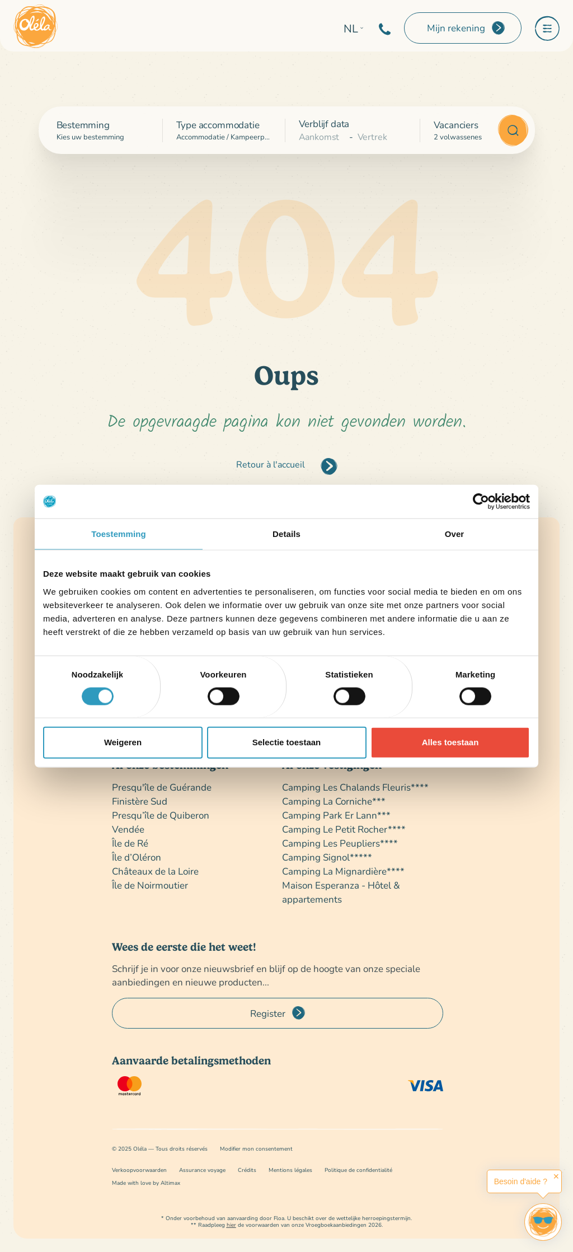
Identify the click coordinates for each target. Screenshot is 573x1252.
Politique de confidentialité (358, 1170)
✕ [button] (556, 1176)
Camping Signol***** (327, 857)
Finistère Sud (139, 801)
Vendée (128, 829)
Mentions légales (290, 1170)
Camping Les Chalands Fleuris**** (355, 787)
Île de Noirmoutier (150, 885)
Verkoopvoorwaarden (139, 1170)
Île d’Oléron (136, 857)
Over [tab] (454, 534)
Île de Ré (130, 843)
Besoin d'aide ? (520, 1181)
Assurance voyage (202, 1170)
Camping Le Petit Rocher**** (344, 829)
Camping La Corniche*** (334, 801)
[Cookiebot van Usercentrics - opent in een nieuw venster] (481, 501)
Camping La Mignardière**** (343, 871)
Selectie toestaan (286, 742)
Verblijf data (324, 123)
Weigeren (123, 742)
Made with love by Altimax (146, 1182)
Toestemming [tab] (118, 534)
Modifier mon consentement (256, 1148)
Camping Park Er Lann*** (336, 815)
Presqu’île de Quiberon (160, 815)
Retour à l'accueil (270, 464)
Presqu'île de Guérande (162, 787)
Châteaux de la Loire (155, 871)
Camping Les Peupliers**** (340, 843)
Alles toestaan (450, 742)
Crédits (247, 1170)
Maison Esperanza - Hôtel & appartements (341, 892)
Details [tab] (286, 534)
